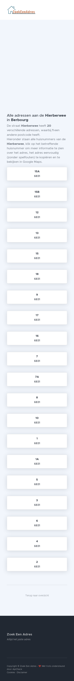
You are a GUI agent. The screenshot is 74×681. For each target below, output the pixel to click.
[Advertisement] (37, 58)
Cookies (11, 672)
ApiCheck (17, 669)
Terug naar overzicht (37, 595)
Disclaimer (22, 672)
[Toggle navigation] (65, 10)
